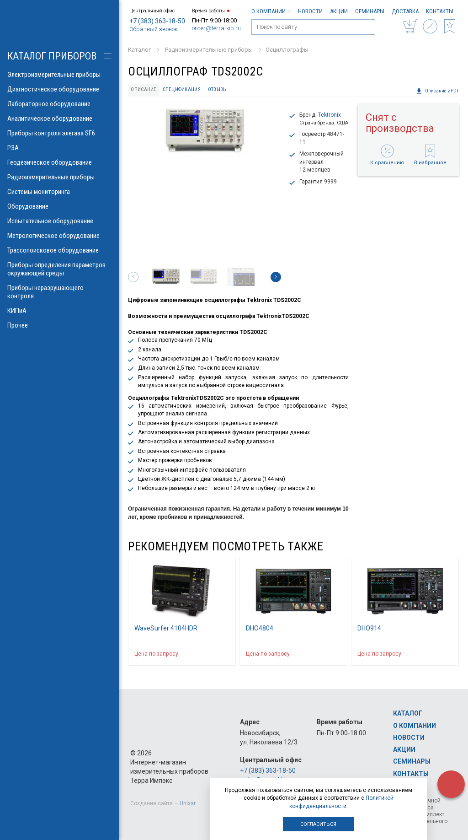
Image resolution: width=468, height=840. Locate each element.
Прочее (59, 325)
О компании (271, 11)
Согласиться (318, 824)
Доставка (405, 11)
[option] (204, 131)
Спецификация (182, 89)
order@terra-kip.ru (216, 28)
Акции (339, 11)
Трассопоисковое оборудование (59, 250)
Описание (143, 89)
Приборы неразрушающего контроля (59, 292)
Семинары (369, 11)
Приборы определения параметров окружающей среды (59, 269)
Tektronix (329, 115)
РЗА (59, 148)
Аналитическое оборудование (59, 118)
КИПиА (59, 311)
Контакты (439, 11)
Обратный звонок (153, 29)
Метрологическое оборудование (59, 236)
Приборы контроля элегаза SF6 (59, 133)
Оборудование (59, 206)
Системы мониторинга (59, 192)
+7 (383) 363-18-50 (157, 21)
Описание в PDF (437, 91)
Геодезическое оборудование (59, 162)
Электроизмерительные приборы (59, 74)
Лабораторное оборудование (59, 104)
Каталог (407, 713)
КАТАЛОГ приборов (51, 56)
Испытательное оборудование (59, 221)
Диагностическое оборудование (59, 89)
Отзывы (217, 89)
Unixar (188, 803)
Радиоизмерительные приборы (59, 177)
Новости (310, 11)
